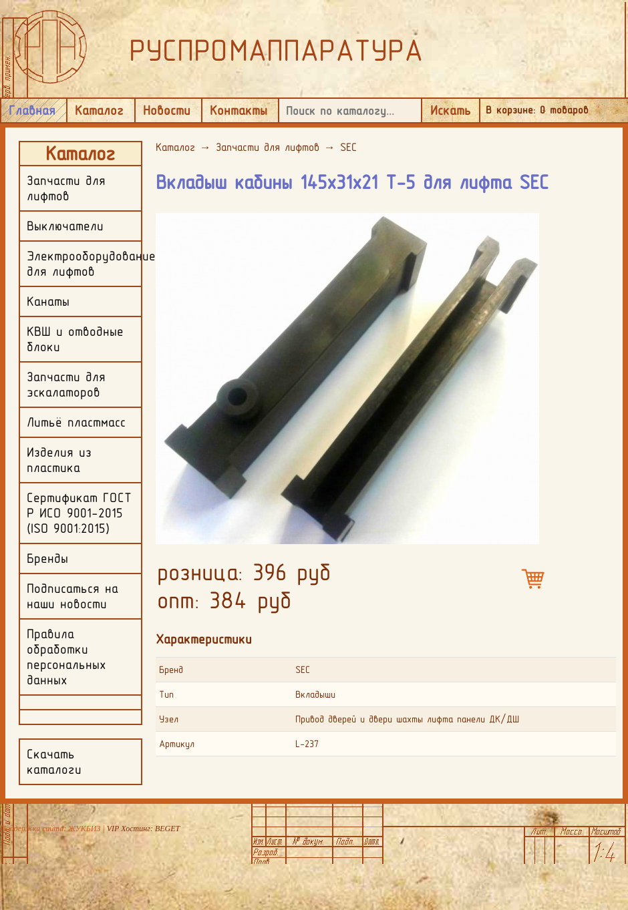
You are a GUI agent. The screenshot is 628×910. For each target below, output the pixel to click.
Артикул (176, 743)
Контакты (238, 110)
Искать (450, 110)
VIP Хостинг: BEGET (143, 828)
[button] (527, 222)
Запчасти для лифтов (267, 147)
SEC (348, 147)
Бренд (171, 669)
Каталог (99, 110)
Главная (32, 110)
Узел (168, 719)
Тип (166, 694)
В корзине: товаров (537, 110)
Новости (166, 110)
